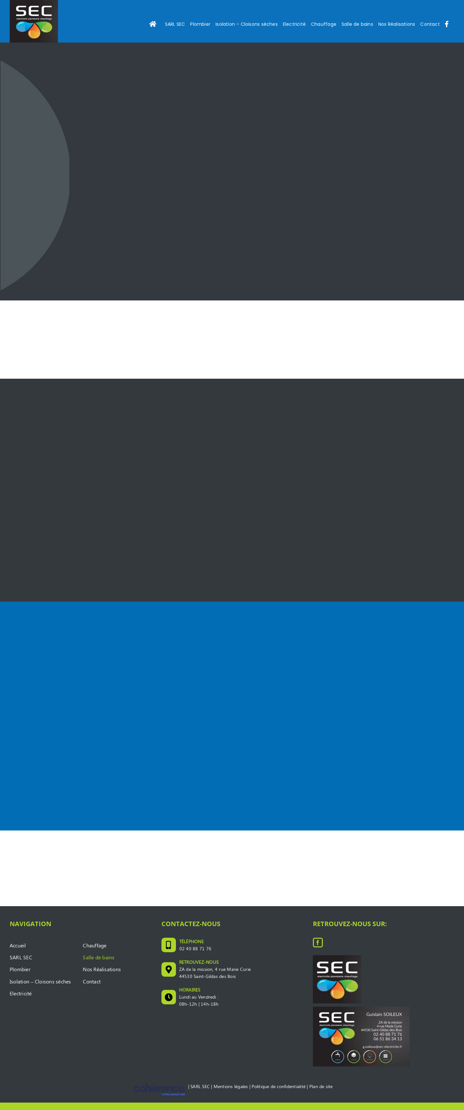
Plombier (20, 976)
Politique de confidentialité (278, 1094)
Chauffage (94, 952)
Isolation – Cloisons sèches (40, 988)
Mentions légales (231, 1094)
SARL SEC (21, 964)
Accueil (18, 952)
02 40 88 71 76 (195, 956)
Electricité (21, 1000)
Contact (92, 988)
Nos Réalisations (102, 976)
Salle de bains (98, 964)
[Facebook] (318, 950)
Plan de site (321, 1094)
